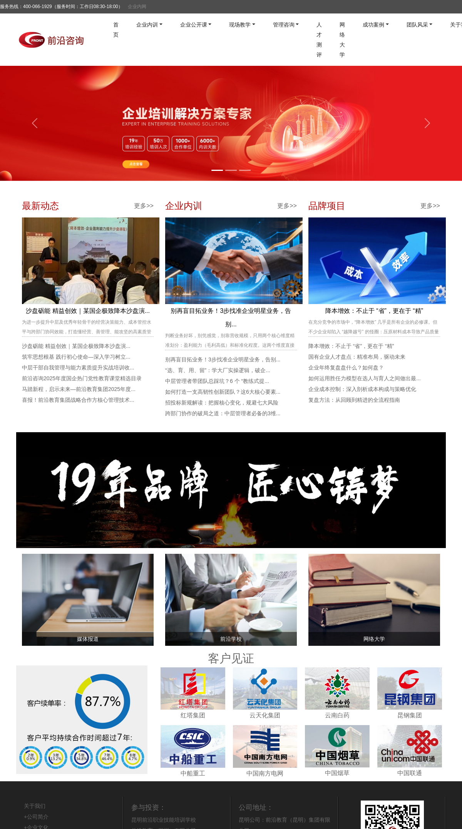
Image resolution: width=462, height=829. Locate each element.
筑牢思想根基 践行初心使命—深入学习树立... (76, 357)
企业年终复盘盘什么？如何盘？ (346, 367)
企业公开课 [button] (193, 25)
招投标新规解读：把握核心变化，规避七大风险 (221, 402)
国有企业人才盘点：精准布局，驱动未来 (356, 357)
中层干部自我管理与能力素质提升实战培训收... (78, 367)
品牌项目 (326, 206)
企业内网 (137, 6)
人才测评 (319, 40)
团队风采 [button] (417, 25)
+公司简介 (36, 817)
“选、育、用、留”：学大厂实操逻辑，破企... (217, 370)
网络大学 (342, 40)
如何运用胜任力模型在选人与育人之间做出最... (364, 378)
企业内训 (183, 206)
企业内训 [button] (147, 25)
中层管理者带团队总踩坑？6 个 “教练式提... (217, 381)
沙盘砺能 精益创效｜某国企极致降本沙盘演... (88, 311)
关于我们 (34, 806)
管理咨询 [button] (284, 25)
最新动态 (40, 206)
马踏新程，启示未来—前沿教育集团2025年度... (79, 389)
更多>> (144, 205)
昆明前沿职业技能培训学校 (163, 820)
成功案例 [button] (373, 25)
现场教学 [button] (240, 25)
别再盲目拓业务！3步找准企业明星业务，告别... (222, 359)
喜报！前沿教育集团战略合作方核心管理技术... (78, 400)
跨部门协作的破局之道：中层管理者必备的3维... (222, 413)
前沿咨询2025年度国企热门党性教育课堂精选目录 (82, 378)
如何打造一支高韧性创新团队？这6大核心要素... (222, 392)
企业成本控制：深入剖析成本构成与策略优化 (362, 389)
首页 (116, 30)
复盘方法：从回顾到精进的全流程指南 (354, 400)
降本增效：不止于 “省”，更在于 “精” (374, 311)
